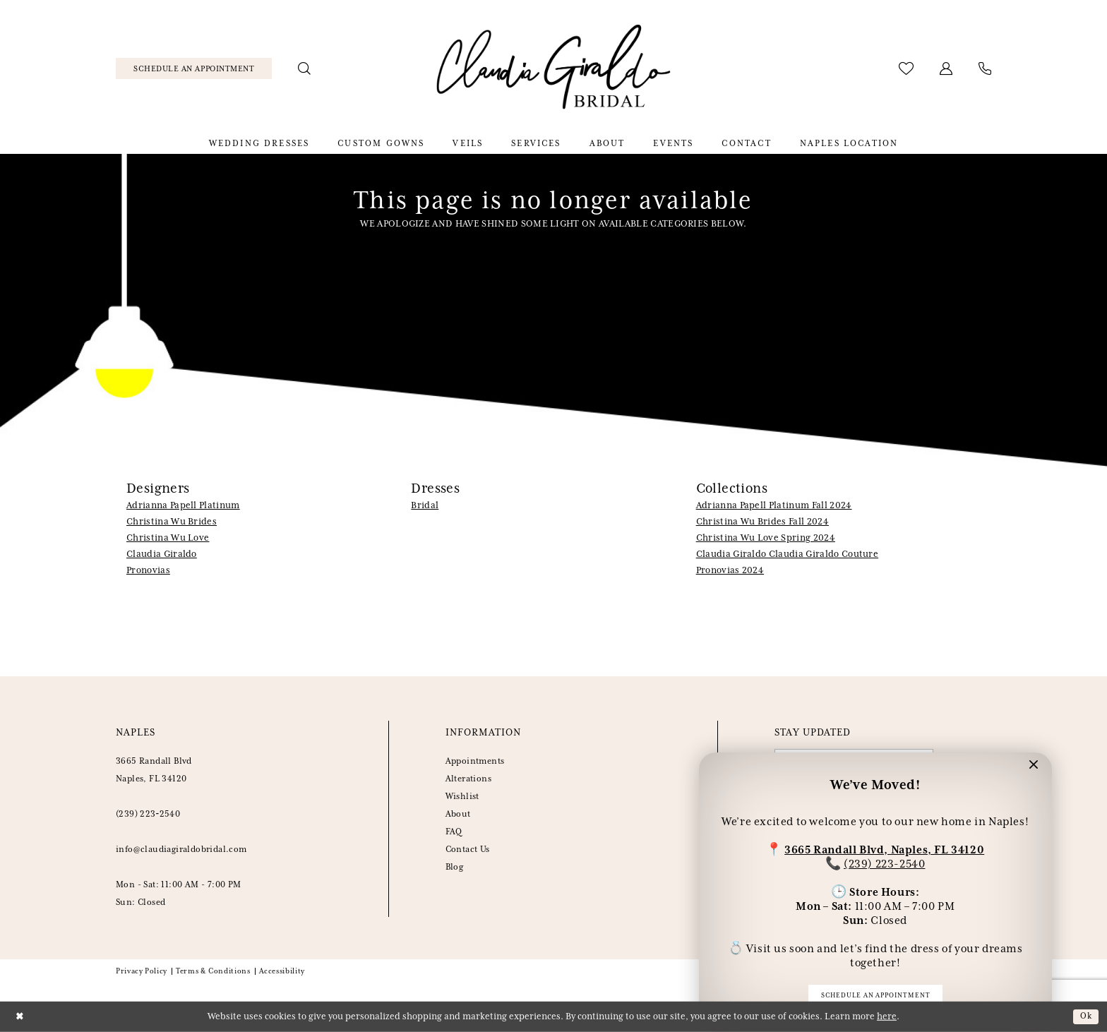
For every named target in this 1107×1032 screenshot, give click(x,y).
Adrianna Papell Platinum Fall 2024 (774, 505)
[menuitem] (194, 68)
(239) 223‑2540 (148, 814)
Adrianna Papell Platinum (183, 505)
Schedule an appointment (875, 994)
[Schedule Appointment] (194, 68)
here (887, 1017)
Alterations (468, 779)
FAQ (453, 832)
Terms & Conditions (213, 971)
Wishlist (462, 796)
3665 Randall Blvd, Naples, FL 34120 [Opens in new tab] (884, 848)
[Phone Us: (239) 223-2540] (985, 68)
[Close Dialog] (20, 1016)
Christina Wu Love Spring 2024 (765, 538)
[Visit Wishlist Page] (906, 68)
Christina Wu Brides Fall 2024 (762, 522)
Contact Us (467, 849)
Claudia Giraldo (161, 554)
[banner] (554, 69)
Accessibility (282, 971)
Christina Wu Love (167, 538)
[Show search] (304, 68)
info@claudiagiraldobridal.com (181, 849)
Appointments (475, 761)
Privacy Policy (141, 971)
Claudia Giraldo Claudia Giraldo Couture (787, 554)
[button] (946, 68)
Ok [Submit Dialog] (1085, 1016)
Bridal (424, 505)
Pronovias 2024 (730, 570)
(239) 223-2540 (884, 862)
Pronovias (148, 570)
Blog (454, 867)
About (458, 814)
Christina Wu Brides (171, 522)
